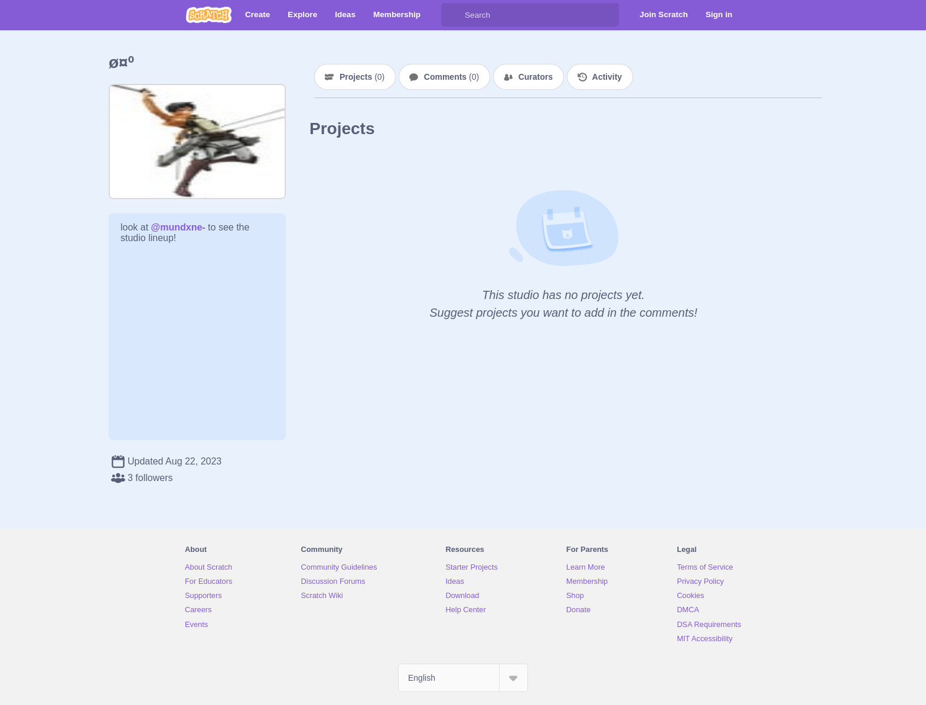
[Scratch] (209, 15)
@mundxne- (178, 227)
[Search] (453, 15)
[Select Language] (463, 678)
